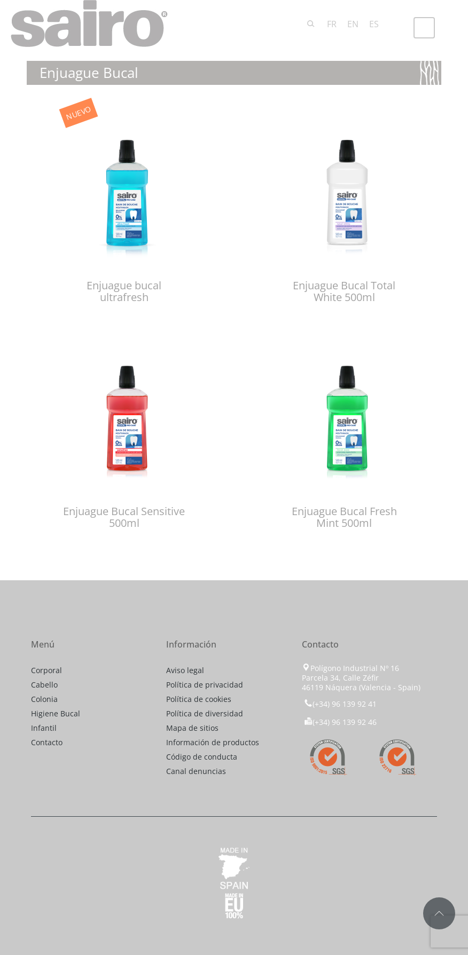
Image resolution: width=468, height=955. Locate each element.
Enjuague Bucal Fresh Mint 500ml (344, 517)
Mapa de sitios (192, 728)
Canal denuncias (196, 771)
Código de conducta (201, 757)
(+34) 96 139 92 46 (340, 722)
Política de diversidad (204, 713)
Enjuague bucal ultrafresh (124, 291)
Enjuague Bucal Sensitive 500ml (124, 517)
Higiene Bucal (55, 713)
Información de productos (212, 742)
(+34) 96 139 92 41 (339, 704)
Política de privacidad (204, 685)
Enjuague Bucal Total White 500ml (344, 291)
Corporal (46, 670)
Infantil (44, 728)
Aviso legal (185, 670)
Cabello (44, 685)
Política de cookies (198, 699)
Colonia (44, 699)
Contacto (47, 742)
